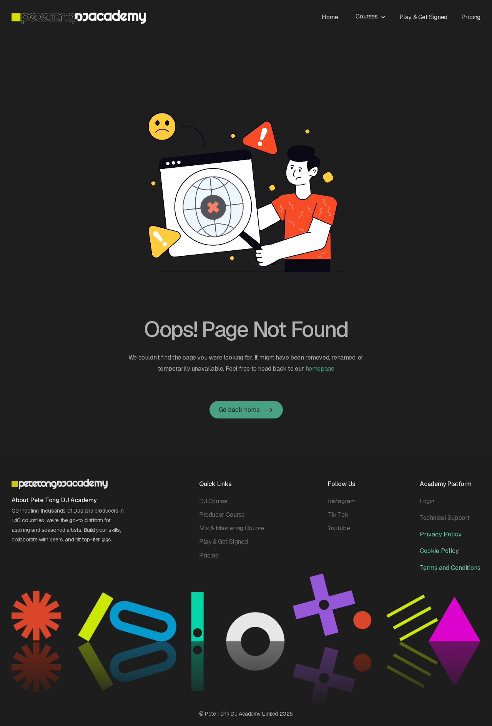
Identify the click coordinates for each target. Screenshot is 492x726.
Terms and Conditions (450, 572)
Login (427, 505)
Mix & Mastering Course (231, 533)
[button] (374, 16)
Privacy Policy (441, 539)
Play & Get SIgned (223, 546)
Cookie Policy (439, 555)
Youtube (339, 533)
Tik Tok (338, 519)
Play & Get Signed (423, 17)
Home (330, 17)
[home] (79, 17)
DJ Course (213, 505)
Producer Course (222, 519)
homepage (320, 379)
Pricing (470, 17)
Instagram (341, 505)
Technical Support (444, 522)
